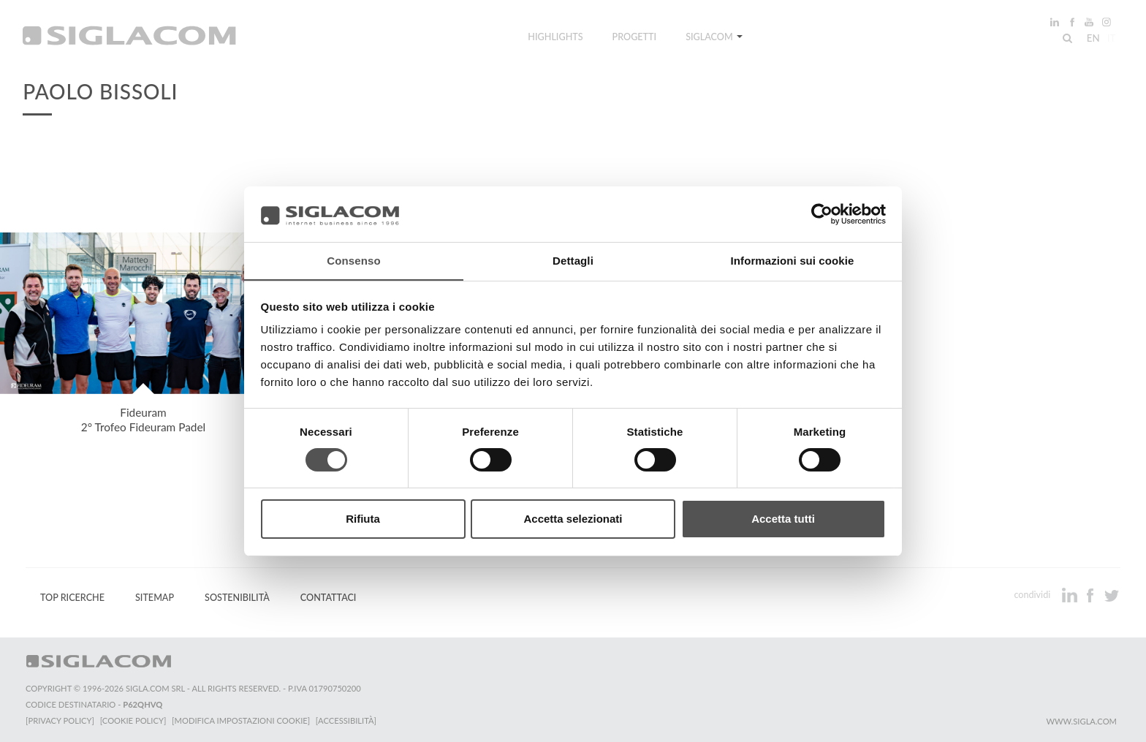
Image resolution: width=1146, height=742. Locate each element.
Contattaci (328, 597)
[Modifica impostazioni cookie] (241, 720)
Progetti (634, 38)
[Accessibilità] (346, 720)
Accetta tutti (783, 519)
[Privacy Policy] (60, 720)
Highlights (555, 38)
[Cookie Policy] (133, 720)
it (1110, 39)
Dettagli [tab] (573, 260)
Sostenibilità (237, 597)
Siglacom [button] (714, 38)
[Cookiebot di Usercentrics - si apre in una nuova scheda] (822, 213)
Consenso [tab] (353, 260)
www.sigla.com (1081, 721)
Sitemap (154, 597)
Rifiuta (363, 519)
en (1091, 39)
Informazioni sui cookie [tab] (792, 260)
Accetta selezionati (572, 519)
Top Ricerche (72, 597)
